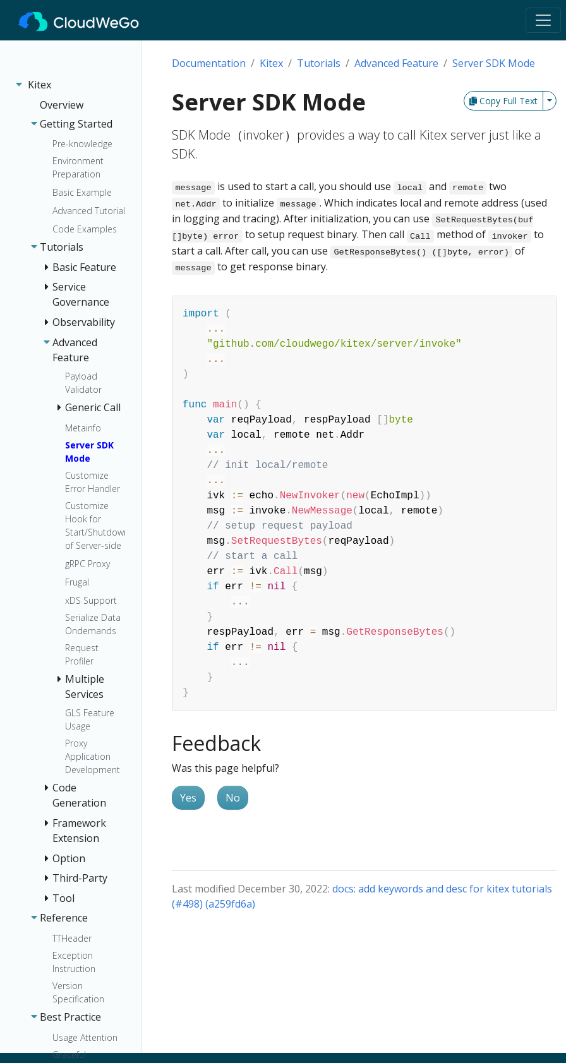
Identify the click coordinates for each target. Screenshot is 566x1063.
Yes (188, 798)
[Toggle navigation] (543, 20)
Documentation (209, 63)
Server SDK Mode (493, 63)
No (233, 798)
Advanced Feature (396, 63)
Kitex (271, 63)
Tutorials (318, 63)
